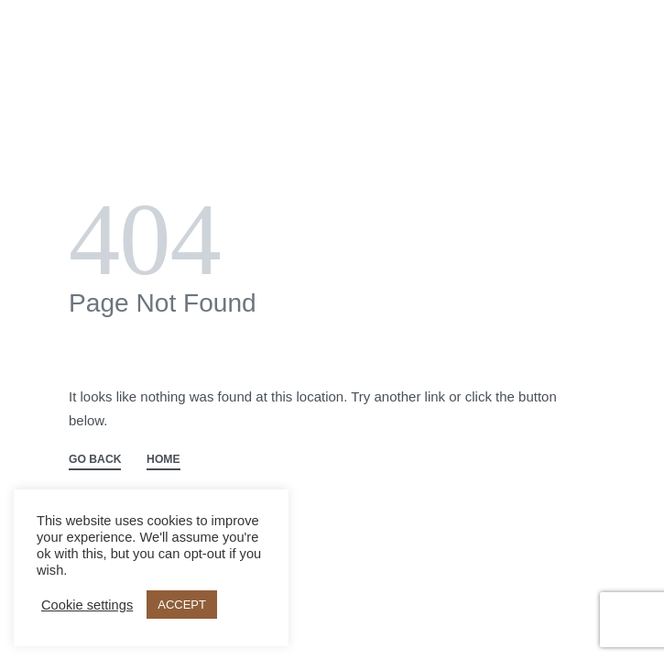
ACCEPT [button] (182, 604)
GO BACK (95, 460)
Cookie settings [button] (87, 605)
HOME (163, 460)
